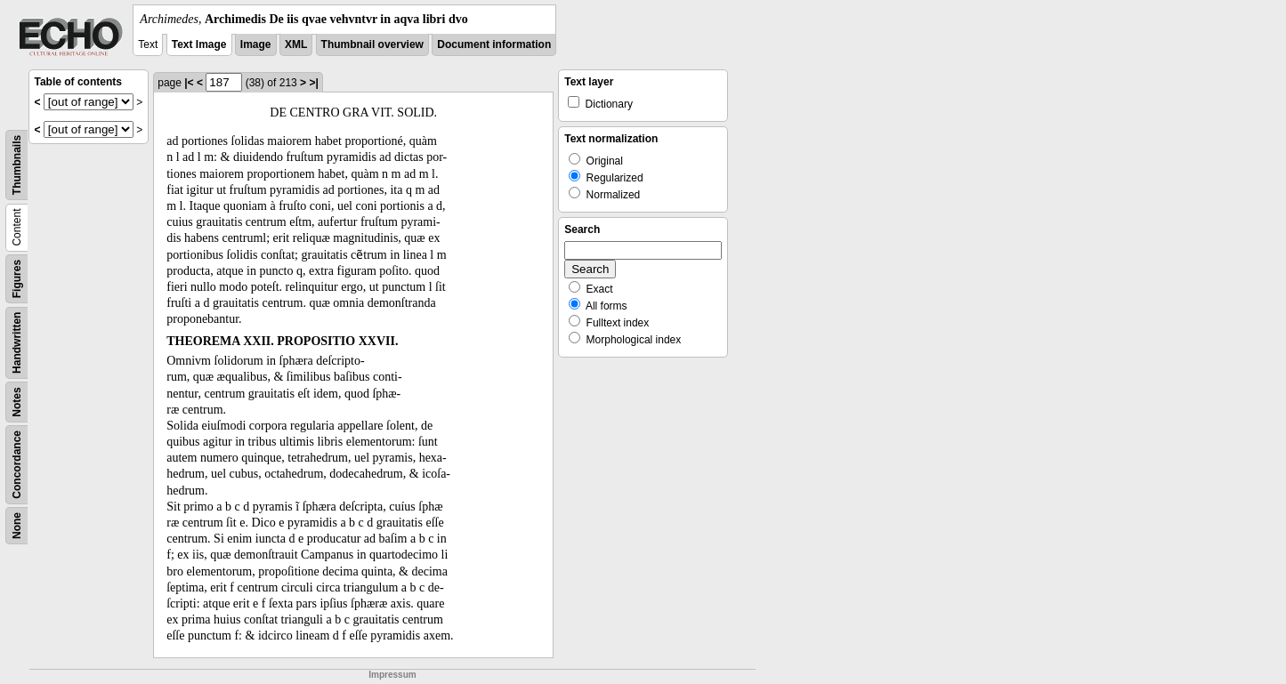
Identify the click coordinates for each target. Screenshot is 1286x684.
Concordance (17, 465)
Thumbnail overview (372, 44)
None (17, 525)
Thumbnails (17, 165)
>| (313, 82)
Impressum (392, 675)
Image (255, 44)
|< (188, 82)
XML (296, 44)
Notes (17, 401)
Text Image (199, 44)
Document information (494, 44)
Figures (17, 279)
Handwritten (17, 343)
